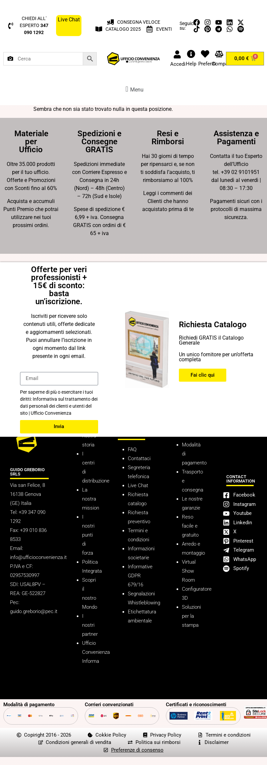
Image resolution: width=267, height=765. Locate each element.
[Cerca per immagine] (10, 58)
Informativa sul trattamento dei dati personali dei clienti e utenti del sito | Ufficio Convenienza (58, 406)
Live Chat (138, 486)
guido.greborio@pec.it (33, 611)
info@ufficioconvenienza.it (38, 557)
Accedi (178, 64)
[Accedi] (177, 54)
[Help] (191, 54)
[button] (133, 89)
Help (191, 64)
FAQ (132, 449)
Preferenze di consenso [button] (137, 750)
